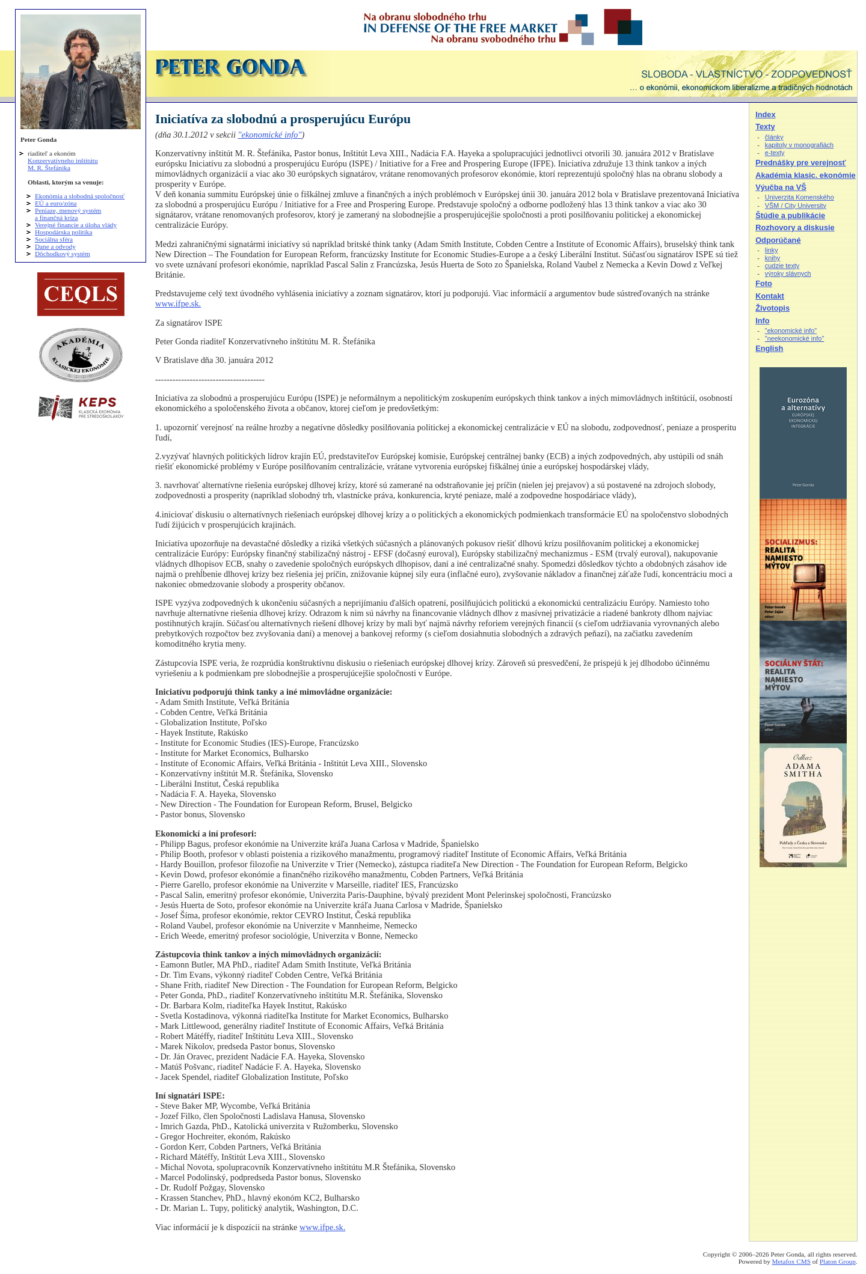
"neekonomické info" (794, 338)
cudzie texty (782, 265)
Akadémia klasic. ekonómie (805, 175)
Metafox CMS (791, 1261)
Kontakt (769, 295)
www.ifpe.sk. (178, 303)
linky (771, 250)
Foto (763, 283)
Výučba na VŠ (780, 187)
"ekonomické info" (269, 134)
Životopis (772, 307)
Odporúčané (777, 240)
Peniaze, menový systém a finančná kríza (68, 214)
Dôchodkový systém (62, 253)
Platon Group (838, 1261)
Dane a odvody (55, 246)
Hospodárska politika (63, 232)
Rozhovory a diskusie (795, 227)
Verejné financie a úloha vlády (76, 224)
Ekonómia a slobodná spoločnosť (79, 196)
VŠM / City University (795, 205)
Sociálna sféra (54, 239)
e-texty (775, 152)
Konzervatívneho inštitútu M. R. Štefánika (63, 164)
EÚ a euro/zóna (56, 203)
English (769, 348)
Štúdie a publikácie (790, 215)
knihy (772, 257)
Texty (765, 126)
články (774, 137)
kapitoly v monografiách (799, 144)
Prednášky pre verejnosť (800, 162)
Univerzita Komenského (799, 197)
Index (765, 114)
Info (762, 320)
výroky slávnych (788, 273)
